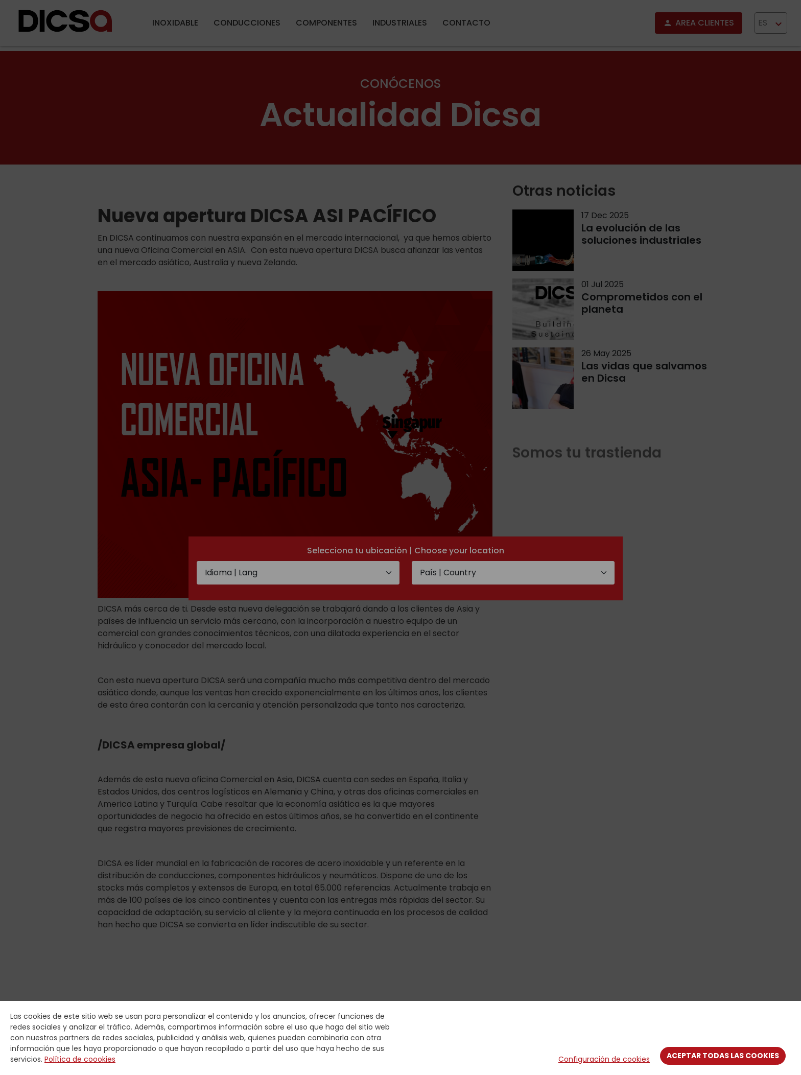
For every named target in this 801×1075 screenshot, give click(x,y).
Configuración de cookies (604, 1059)
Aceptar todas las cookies (723, 1055)
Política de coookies (79, 1059)
